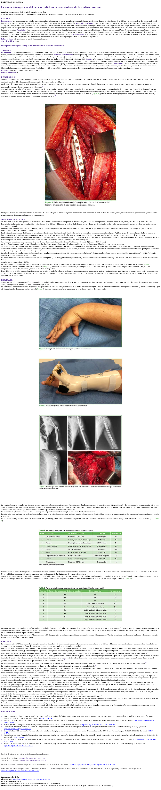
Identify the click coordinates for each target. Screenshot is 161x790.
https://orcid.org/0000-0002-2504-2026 (101, 764)
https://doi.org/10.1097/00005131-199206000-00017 (99, 725)
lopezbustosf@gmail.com (78, 764)
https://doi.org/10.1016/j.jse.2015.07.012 (17, 729)
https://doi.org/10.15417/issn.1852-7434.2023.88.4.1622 (20, 771)
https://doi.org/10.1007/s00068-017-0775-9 (18, 746)
